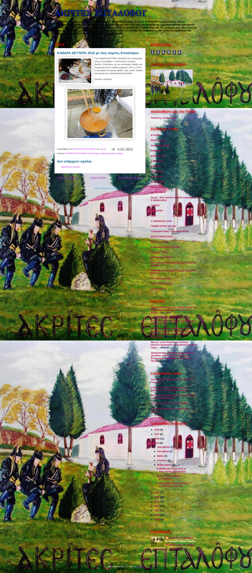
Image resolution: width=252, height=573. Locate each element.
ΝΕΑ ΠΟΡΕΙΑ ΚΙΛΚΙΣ (162, 257)
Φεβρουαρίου (164, 464)
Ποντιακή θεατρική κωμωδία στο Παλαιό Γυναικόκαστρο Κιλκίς (172, 396)
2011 (157, 506)
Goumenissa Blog (160, 145)
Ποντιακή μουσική (161, 278)
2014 (157, 492)
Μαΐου (160, 456)
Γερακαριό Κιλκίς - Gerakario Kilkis (170, 231)
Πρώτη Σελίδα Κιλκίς (162, 283)
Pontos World (158, 192)
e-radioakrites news (161, 221)
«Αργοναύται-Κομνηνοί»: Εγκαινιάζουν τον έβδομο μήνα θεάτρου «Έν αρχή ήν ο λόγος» (174, 310)
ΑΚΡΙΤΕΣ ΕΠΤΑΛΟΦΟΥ (100, 13)
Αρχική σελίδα (98, 177)
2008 (157, 519)
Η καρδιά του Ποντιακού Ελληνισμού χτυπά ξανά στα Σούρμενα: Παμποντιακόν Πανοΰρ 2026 (173, 321)
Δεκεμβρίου (163, 447)
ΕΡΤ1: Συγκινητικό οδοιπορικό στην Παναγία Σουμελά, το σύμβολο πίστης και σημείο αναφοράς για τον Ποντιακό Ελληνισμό (173, 332)
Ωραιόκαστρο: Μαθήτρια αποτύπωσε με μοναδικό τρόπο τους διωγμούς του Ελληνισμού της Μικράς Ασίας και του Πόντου (172, 356)
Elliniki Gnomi (158, 140)
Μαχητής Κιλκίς (159, 252)
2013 (157, 497)
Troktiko (155, 205)
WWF (154, 215)
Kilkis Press (157, 161)
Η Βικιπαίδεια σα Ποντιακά (165, 247)
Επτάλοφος (94, 153)
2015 (157, 443)
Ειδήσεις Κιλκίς (159, 241)
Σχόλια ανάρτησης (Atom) (106, 188)
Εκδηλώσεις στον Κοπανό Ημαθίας (170, 403)
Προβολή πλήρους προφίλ (180, 545)
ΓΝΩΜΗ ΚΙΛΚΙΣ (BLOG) (163, 226)
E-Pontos (156, 135)
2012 (157, 501)
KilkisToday (157, 171)
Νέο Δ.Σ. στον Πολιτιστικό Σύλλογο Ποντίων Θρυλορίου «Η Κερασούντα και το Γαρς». (174, 345)
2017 (157, 434)
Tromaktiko (157, 210)
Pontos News (158, 187)
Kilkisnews (157, 176)
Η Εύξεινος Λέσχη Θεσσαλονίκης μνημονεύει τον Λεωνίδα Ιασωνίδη (169, 389)
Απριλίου (162, 460)
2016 (157, 438)
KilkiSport (156, 150)
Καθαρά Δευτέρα (108, 153)
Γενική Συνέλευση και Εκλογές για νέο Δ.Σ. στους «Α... (172, 484)
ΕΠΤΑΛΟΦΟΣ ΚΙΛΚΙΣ (162, 236)
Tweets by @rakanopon (163, 118)
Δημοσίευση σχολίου (71, 167)
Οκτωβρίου (163, 451)
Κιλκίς (120, 153)
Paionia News (158, 181)
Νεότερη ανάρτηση (67, 177)
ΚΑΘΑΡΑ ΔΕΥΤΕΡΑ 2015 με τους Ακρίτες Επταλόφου (171, 470)
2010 (157, 510)
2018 (157, 429)
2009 (157, 515)
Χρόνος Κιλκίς (158, 289)
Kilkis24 (155, 166)
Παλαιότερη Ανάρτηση (130, 177)
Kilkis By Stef (158, 155)
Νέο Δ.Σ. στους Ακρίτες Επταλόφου (168, 477)
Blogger (140, 566)
